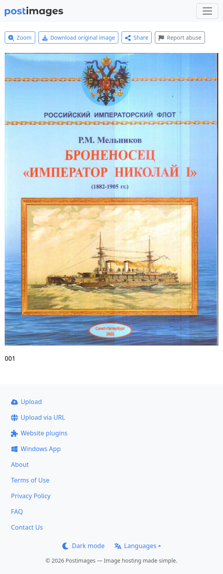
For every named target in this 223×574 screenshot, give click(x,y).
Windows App (36, 448)
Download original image (78, 37)
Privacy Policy (31, 496)
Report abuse (179, 37)
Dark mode (83, 545)
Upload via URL (38, 417)
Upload (26, 401)
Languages (135, 545)
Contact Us (27, 527)
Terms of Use (30, 480)
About (20, 464)
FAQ (17, 511)
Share (136, 37)
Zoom (20, 37)
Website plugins (39, 433)
